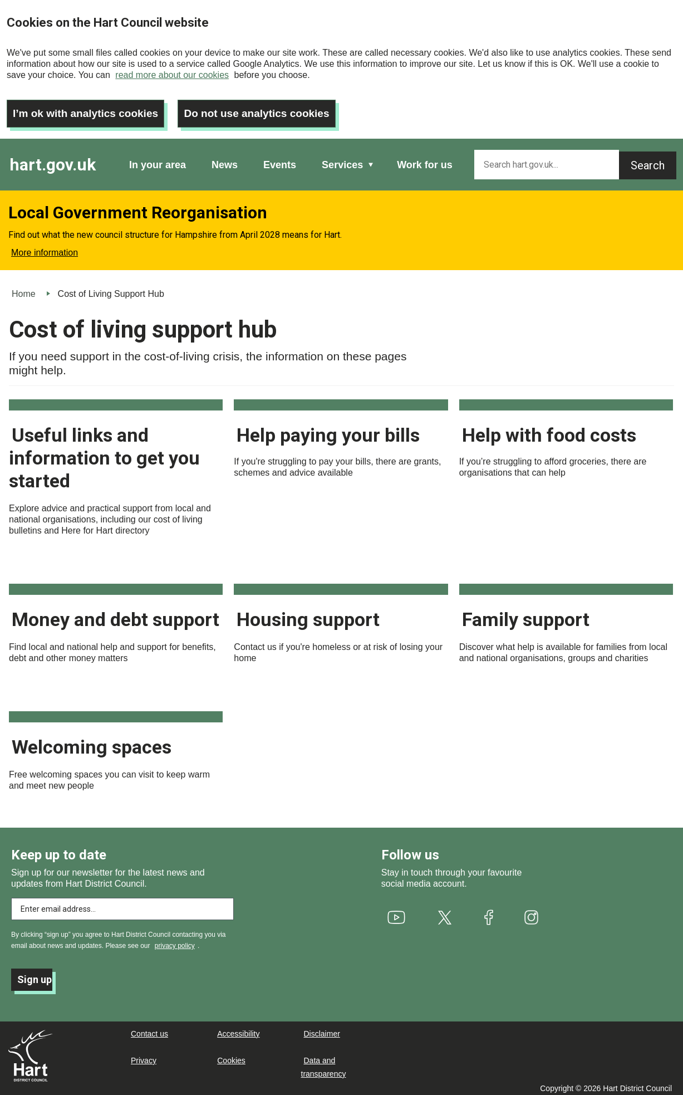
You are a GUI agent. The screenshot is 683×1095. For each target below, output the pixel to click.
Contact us (149, 1029)
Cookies (231, 1056)
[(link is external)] (396, 912)
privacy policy (175, 941)
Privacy (143, 1056)
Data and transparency (323, 1063)
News (225, 160)
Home (24, 289)
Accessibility (238, 1029)
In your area (157, 160)
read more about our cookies (172, 75)
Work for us (425, 160)
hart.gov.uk (52, 160)
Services (342, 160)
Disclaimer (322, 1029)
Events (279, 160)
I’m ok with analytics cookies (89, 108)
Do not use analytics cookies (268, 108)
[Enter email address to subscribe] (122, 904)
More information (44, 248)
